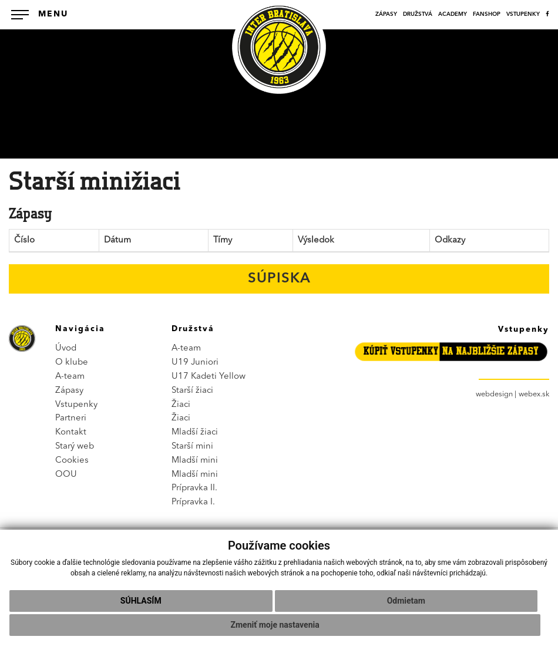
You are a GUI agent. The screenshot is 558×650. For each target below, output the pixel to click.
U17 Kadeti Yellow (209, 376)
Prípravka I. (193, 502)
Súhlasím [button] (141, 600)
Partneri (70, 418)
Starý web (74, 446)
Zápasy (69, 390)
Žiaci (181, 404)
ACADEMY (452, 14)
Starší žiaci (192, 390)
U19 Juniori (195, 362)
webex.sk (534, 394)
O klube (71, 362)
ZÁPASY (386, 14)
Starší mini (192, 446)
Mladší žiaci (195, 432)
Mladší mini (195, 460)
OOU (66, 474)
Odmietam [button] (406, 600)
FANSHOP (486, 14)
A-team (70, 376)
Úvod (65, 348)
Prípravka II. (194, 488)
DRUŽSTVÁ (417, 14)
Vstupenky (76, 404)
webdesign (494, 394)
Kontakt (70, 432)
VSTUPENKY (523, 14)
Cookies (72, 460)
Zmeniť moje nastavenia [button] (275, 624)
